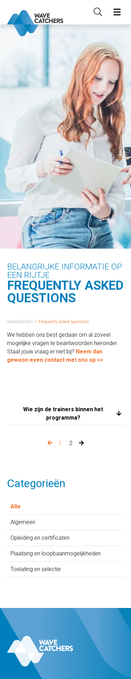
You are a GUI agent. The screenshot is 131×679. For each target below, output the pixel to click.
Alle (15, 506)
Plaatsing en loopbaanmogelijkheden (55, 553)
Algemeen (22, 522)
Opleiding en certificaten (40, 537)
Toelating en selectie (35, 569)
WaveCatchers (20, 321)
